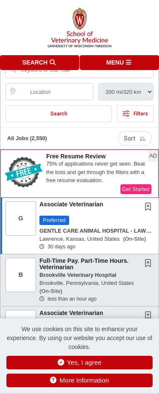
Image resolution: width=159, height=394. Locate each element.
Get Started (136, 189)
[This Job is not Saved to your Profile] (149, 207)
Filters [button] (135, 114)
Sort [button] (135, 138)
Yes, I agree (80, 362)
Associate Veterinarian (71, 204)
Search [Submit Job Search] (58, 114)
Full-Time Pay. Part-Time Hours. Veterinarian (83, 263)
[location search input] (55, 91)
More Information (79, 380)
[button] (119, 62)
